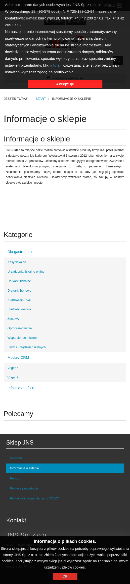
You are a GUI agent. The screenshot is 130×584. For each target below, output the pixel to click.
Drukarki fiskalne (19, 281)
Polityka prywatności (25, 488)
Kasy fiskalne (16, 262)
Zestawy (13, 319)
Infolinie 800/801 (21, 388)
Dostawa (16, 458)
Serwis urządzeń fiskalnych (26, 347)
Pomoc (15, 478)
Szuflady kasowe (19, 309)
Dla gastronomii (20, 251)
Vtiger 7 (12, 377)
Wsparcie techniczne (22, 338)
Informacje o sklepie (24, 468)
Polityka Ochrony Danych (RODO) (34, 498)
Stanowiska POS (19, 300)
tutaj (56, 65)
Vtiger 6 (12, 368)
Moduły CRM (18, 357)
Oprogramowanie (19, 328)
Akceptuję (65, 84)
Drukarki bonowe (19, 290)
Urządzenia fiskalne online (25, 271)
